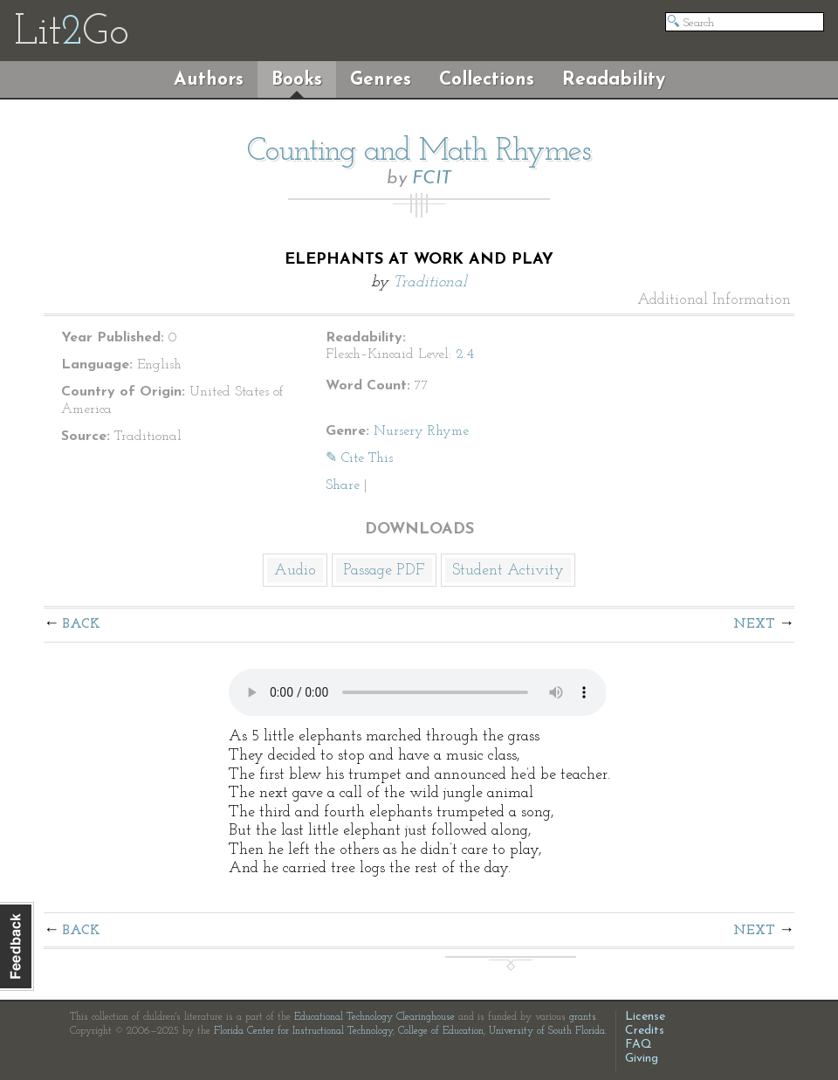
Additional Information (714, 300)
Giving (641, 1058)
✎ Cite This (359, 458)
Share (343, 485)
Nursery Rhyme (421, 431)
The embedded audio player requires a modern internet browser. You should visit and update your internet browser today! (418, 692)
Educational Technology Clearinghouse (374, 1017)
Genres (380, 80)
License (645, 1016)
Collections (486, 80)
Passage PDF (384, 570)
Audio (295, 570)
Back (81, 624)
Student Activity (508, 570)
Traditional (430, 282)
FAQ (638, 1044)
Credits (644, 1030)
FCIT (431, 178)
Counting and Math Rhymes (419, 152)
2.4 (465, 354)
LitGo (71, 33)
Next (754, 624)
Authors (209, 80)
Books (296, 80)
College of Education (441, 1031)
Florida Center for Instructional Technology (303, 1031)
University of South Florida (547, 1031)
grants (582, 1017)
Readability (613, 80)
